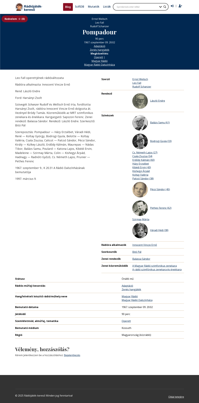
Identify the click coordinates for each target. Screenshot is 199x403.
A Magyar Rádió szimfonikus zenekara (154, 265)
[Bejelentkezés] (172, 6)
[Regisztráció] (180, 6)
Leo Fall (136, 83)
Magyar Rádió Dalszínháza (99, 64)
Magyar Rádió (100, 61)
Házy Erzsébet (140, 163)
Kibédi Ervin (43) (141, 167)
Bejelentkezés (72, 355)
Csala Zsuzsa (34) (142, 156)
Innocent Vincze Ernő (144, 245)
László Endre (148, 101)
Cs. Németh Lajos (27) (144, 152)
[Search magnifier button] (165, 7)
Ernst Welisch (140, 79)
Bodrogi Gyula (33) (152, 141)
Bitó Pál (136, 252)
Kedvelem (15, 19)
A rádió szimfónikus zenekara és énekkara (157, 269)
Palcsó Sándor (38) (143, 178)
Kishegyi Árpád (141, 171)
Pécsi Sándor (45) (151, 189)
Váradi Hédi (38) (150, 230)
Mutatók (93, 6)
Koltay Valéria (140, 175)
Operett (98, 57)
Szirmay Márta (140, 219)
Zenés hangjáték (99, 50)
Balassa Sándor (141, 259)
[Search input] (137, 7)
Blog (68, 7)
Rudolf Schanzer (141, 86)
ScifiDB (79, 6)
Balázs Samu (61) (151, 123)
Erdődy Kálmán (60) (143, 160)
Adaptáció (99, 46)
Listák (107, 6)
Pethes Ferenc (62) (151, 208)
